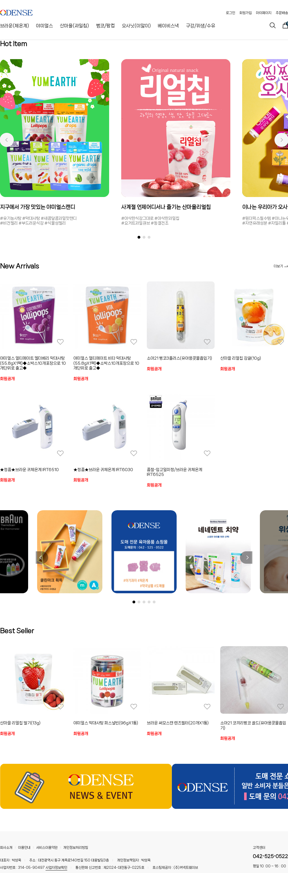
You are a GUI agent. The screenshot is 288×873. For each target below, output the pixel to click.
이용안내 (24, 847)
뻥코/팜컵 (105, 25)
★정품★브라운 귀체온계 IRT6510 (29, 469)
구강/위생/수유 (200, 25)
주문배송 (282, 13)
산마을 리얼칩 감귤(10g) (240, 358)
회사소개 (6, 847)
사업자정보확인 (56, 867)
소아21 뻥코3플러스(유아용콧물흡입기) (179, 358)
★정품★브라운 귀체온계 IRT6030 (103, 469)
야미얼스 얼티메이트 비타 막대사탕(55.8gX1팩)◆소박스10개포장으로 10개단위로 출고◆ (106, 363)
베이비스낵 (168, 25)
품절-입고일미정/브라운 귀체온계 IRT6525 (174, 472)
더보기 (281, 266)
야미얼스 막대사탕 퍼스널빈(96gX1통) (105, 723)
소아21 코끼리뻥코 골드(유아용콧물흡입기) (253, 725)
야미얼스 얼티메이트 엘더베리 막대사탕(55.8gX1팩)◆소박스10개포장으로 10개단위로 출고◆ (33, 363)
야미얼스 (44, 25)
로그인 (230, 13)
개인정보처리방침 (75, 847)
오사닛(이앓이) (136, 25)
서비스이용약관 (47, 847)
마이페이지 (263, 13)
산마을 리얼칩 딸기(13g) (20, 723)
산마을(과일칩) (74, 25)
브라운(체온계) (14, 25)
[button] (6, 140)
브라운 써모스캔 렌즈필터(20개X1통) (178, 723)
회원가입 (245, 13)
